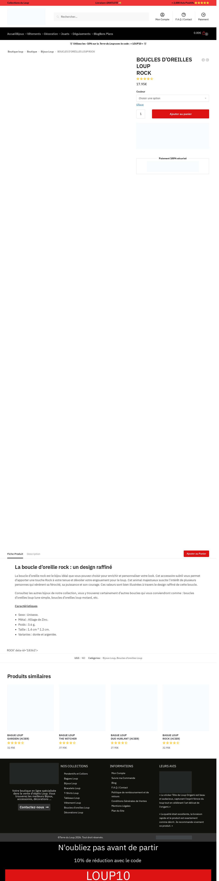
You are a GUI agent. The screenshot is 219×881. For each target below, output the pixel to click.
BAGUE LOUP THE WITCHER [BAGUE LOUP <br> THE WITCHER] (68, 734)
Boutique (32, 49)
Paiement (203, 16)
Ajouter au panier (181, 112)
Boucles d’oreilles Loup (77, 805)
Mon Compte (162, 16)
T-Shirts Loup (71, 791)
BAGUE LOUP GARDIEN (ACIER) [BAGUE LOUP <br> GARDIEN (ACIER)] (18, 734)
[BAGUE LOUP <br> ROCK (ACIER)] (186, 705)
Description (33, 551)
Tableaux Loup (72, 795)
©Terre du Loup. (66, 835)
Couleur (140, 89)
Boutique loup (15, 49)
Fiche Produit (15, 551)
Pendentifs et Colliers (76, 771)
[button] (145, 76)
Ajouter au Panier (196, 551)
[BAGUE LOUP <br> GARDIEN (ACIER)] (30, 705)
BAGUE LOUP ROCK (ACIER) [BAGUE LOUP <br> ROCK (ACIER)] (171, 734)
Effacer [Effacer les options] (140, 102)
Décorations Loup (73, 810)
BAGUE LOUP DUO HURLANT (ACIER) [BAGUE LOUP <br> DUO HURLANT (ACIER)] (125, 734)
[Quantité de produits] (140, 111)
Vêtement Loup (72, 800)
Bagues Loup (71, 776)
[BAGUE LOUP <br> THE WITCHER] (82, 705)
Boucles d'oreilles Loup (129, 656)
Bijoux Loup (47, 49)
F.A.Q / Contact (184, 16)
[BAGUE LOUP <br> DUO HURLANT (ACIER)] (134, 705)
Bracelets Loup (72, 786)
